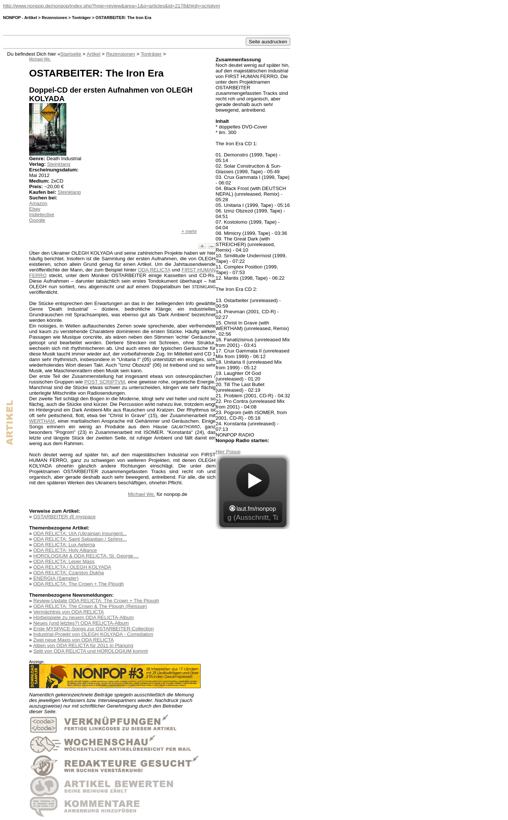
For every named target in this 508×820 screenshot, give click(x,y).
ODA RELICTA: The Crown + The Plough (78, 584)
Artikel (93, 54)
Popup (233, 451)
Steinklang (58, 164)
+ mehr (189, 231)
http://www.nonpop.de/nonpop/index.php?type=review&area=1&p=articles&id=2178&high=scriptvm (111, 6)
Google (37, 220)
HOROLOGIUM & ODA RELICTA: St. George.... (86, 556)
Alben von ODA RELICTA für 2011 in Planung (83, 645)
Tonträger (151, 54)
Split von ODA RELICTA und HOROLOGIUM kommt (90, 651)
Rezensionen (120, 54)
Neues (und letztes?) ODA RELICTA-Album (81, 623)
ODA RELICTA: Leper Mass (63, 561)
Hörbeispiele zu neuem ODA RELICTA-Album (83, 617)
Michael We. (141, 494)
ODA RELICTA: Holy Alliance (65, 550)
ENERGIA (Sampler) (55, 578)
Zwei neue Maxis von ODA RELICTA (73, 640)
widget (253, 491)
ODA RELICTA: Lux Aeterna (64, 544)
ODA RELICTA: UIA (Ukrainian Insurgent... (80, 533)
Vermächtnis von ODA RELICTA (68, 612)
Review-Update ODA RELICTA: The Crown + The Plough (96, 600)
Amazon (38, 203)
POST (104, 382)
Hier (221, 451)
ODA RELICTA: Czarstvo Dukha (68, 572)
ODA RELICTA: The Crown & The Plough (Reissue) (90, 606)
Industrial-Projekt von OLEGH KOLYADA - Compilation (93, 634)
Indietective (41, 214)
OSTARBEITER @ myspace (64, 516)
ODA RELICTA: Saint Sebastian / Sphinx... (80, 539)
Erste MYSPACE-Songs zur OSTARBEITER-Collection (93, 628)
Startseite (70, 54)
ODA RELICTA (154, 270)
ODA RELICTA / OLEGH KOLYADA (72, 567)
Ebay (34, 209)
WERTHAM (42, 421)
